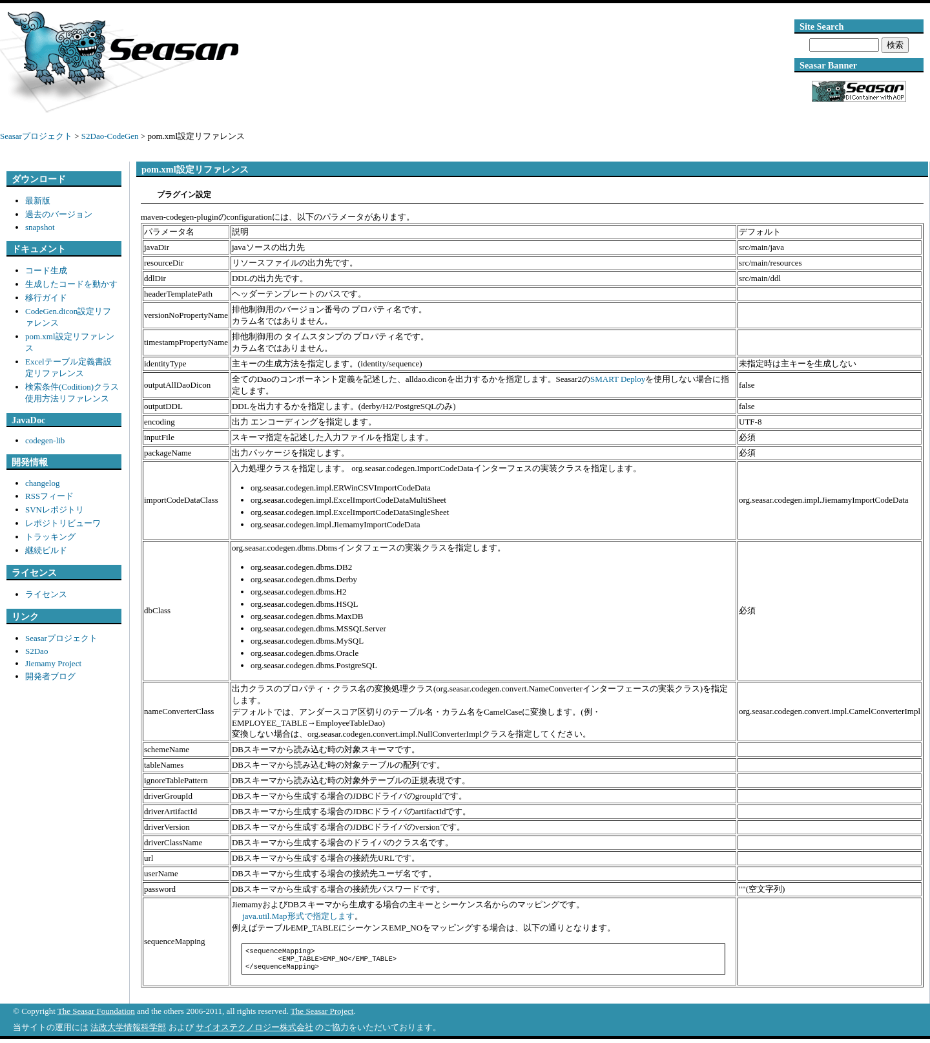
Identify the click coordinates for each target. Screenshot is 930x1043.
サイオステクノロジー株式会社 (254, 1031)
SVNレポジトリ (54, 509)
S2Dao (36, 651)
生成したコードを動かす (71, 284)
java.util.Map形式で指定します (297, 916)
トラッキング (50, 537)
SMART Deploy (617, 379)
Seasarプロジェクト (36, 136)
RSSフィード (49, 496)
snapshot (40, 227)
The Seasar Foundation (96, 1015)
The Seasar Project (322, 1015)
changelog (42, 483)
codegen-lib (45, 440)
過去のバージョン (58, 214)
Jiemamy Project (53, 663)
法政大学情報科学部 (128, 1031)
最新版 (37, 200)
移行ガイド (46, 297)
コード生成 (46, 270)
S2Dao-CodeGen (110, 136)
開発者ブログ (50, 676)
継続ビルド (46, 550)
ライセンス (46, 594)
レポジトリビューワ (63, 523)
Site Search (821, 26)
